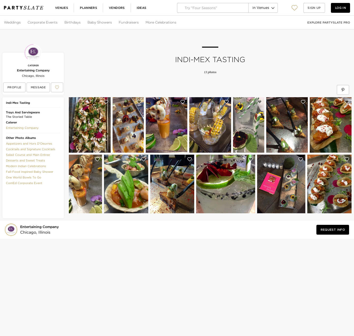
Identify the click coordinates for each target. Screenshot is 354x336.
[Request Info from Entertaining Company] (332, 230)
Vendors (117, 8)
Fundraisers (129, 22)
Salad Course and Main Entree (28, 155)
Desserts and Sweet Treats (25, 160)
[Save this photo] (106, 102)
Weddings (12, 22)
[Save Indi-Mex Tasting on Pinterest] (343, 90)
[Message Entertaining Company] (38, 87)
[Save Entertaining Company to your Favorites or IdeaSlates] (57, 87)
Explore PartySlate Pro (328, 22)
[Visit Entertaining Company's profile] (40, 229)
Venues (61, 8)
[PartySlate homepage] (23, 8)
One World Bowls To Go (23, 177)
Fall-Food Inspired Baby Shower (29, 172)
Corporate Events (43, 22)
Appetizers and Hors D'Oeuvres (29, 143)
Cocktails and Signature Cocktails (30, 149)
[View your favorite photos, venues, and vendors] (294, 8)
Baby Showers (100, 22)
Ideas (142, 8)
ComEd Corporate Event (24, 183)
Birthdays (72, 22)
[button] (294, 7)
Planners (88, 8)
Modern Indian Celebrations (26, 166)
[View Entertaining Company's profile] (14, 87)
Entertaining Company (33, 70)
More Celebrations (161, 22)
